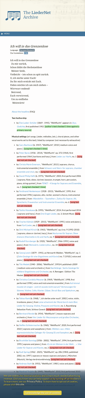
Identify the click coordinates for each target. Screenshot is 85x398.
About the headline (20, 111)
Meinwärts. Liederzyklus (40, 245)
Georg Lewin (25, 252)
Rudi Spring (24, 352)
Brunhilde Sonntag (27, 340)
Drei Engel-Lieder (49, 214)
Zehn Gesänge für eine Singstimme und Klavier (38, 256)
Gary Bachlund (26, 145)
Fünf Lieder (27, 225)
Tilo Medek (24, 264)
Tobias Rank (24, 298)
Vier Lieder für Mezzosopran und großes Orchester (55, 317)
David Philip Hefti (27, 176)
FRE (26, 53)
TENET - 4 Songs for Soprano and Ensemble (61, 183)
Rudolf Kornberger (27, 241)
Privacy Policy (34, 381)
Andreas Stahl (25, 363)
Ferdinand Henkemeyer (30, 191)
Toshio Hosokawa (27, 210)
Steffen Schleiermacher (29, 325)
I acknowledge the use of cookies (42, 392)
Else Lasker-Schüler (28, 123)
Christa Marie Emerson (29, 164)
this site (20, 384)
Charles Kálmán (26, 221)
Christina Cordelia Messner (31, 279)
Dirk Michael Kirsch (28, 229)
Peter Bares (24, 153)
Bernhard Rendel (27, 313)
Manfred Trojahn (26, 371)
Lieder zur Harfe (63, 156)
